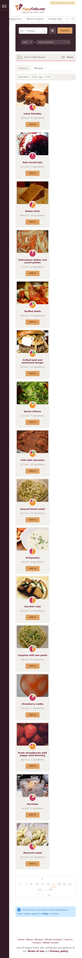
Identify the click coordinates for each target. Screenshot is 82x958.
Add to (32, 124)
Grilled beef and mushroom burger (32, 361)
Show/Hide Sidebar (4, 6)
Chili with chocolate (32, 460)
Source (68, 939)
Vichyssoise (32, 558)
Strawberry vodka (32, 704)
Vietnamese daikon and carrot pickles (32, 261)
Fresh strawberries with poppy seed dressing (32, 754)
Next (45, 895)
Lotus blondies (32, 113)
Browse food (55, 19)
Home (21, 939)
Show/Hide (73, 77)
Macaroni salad (32, 853)
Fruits (48, 77)
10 (59, 884)
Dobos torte (32, 211)
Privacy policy (59, 951)
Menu (73, 18)
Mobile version (51, 942)
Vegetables (23, 77)
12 (70, 884)
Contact (37, 942)
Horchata (32, 804)
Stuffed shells (32, 311)
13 (39, 889)
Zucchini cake (32, 606)
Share (70, 57)
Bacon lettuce (32, 411)
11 (64, 884)
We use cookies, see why (62, 3)
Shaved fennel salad (32, 509)
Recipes (38, 68)
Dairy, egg (37, 77)
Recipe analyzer (35, 19)
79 (50, 889)
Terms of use (36, 951)
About (29, 939)
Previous (45, 878)
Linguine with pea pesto (32, 655)
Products (23, 68)
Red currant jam (32, 162)
